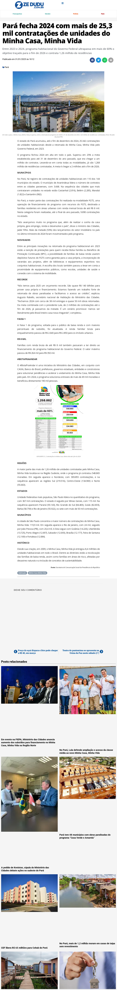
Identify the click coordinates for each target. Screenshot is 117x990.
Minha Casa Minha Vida (37, 573)
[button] (92, 60)
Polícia (75, 14)
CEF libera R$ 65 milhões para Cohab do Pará (24, 948)
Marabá (47, 14)
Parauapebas (17, 14)
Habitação (22, 573)
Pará (102, 14)
